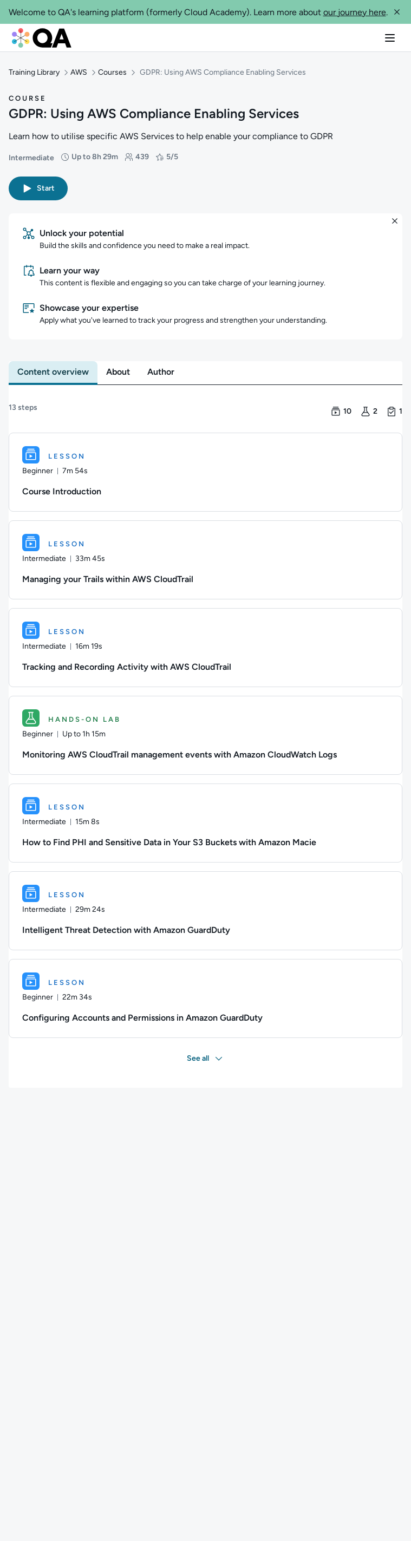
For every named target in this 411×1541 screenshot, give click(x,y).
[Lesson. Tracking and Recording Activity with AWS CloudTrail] (205, 647)
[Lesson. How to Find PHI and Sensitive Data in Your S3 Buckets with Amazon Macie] (205, 823)
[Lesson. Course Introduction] (205, 472)
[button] (397, 11)
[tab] (53, 372)
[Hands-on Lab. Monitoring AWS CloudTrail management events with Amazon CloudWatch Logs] (205, 735)
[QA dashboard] (42, 38)
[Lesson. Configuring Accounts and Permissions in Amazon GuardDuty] (205, 998)
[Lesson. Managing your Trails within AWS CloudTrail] (205, 559)
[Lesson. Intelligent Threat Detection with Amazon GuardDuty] (205, 910)
